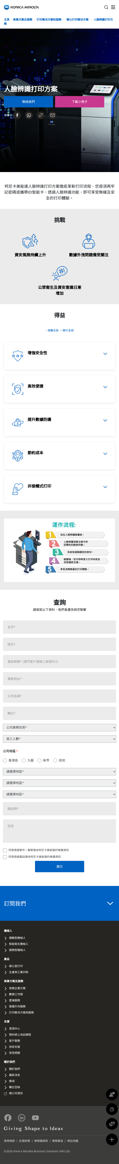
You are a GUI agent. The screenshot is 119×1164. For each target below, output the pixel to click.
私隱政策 (24, 1141)
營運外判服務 (17, 1006)
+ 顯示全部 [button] (67, 330)
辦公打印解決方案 (77, 19)
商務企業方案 (17, 988)
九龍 (30, 760)
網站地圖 (72, 1141)
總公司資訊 (16, 1093)
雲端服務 (14, 1000)
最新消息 (14, 1075)
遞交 (59, 866)
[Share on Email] (52, 115)
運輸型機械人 (17, 938)
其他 (62, 760)
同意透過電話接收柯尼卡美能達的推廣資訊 (34, 856)
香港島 (13, 760)
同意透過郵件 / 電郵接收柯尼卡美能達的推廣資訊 (38, 850)
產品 (6, 959)
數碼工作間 (16, 994)
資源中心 (14, 1028)
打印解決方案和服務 (49, 19)
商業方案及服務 (22, 19)
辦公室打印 (16, 966)
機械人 (8, 931)
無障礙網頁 (41, 1141)
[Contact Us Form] (28, 101)
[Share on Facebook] (17, 115)
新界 (46, 760)
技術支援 (14, 1047)
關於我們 (9, 1062)
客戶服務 (14, 1041)
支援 (6, 1021)
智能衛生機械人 (18, 944)
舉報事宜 (57, 1141)
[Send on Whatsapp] (29, 115)
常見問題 (14, 1053)
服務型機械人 (17, 950)
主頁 (6, 19)
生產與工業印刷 (18, 972)
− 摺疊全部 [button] (52, 330)
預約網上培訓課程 (20, 1034)
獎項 (12, 1081)
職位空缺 (14, 1087)
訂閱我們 (58, 903)
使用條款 (9, 1141)
